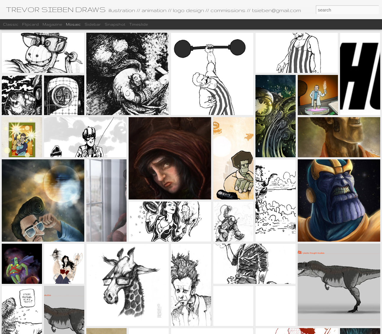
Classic (10, 24)
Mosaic (73, 24)
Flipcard (30, 24)
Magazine (52, 24)
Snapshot (115, 24)
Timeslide (138, 24)
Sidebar (93, 24)
